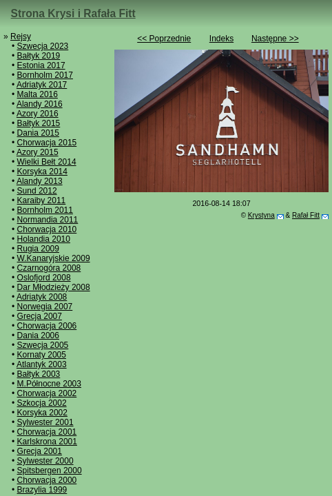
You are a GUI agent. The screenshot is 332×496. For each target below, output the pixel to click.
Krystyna (261, 215)
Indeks (221, 38)
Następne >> (275, 38)
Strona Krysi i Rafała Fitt (73, 13)
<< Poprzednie (164, 38)
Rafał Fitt (306, 215)
